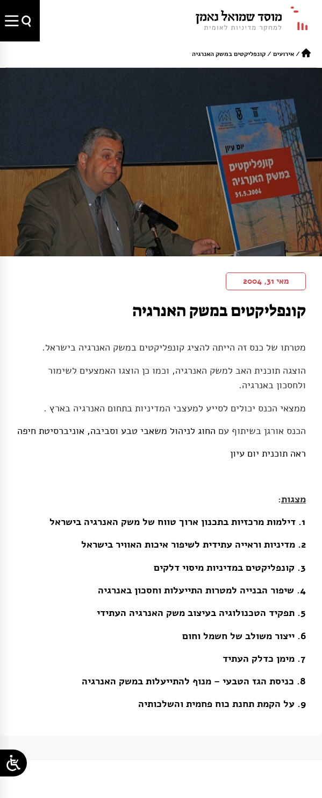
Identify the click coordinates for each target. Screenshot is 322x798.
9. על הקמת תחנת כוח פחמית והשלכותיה (222, 703)
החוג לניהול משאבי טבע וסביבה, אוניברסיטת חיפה (116, 430)
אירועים (283, 54)
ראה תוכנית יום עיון (268, 453)
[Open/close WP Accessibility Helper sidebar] (13, 763)
